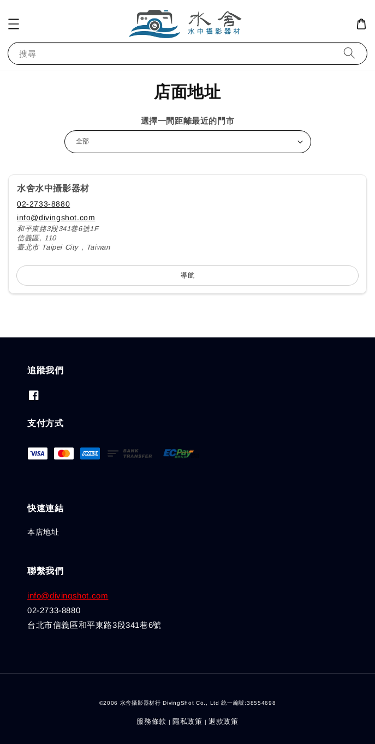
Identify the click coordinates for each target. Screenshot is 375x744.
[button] (14, 24)
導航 (188, 275)
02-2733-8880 (43, 203)
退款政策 (224, 721)
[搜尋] (349, 53)
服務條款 (151, 721)
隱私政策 (187, 721)
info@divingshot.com (56, 217)
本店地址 (43, 532)
